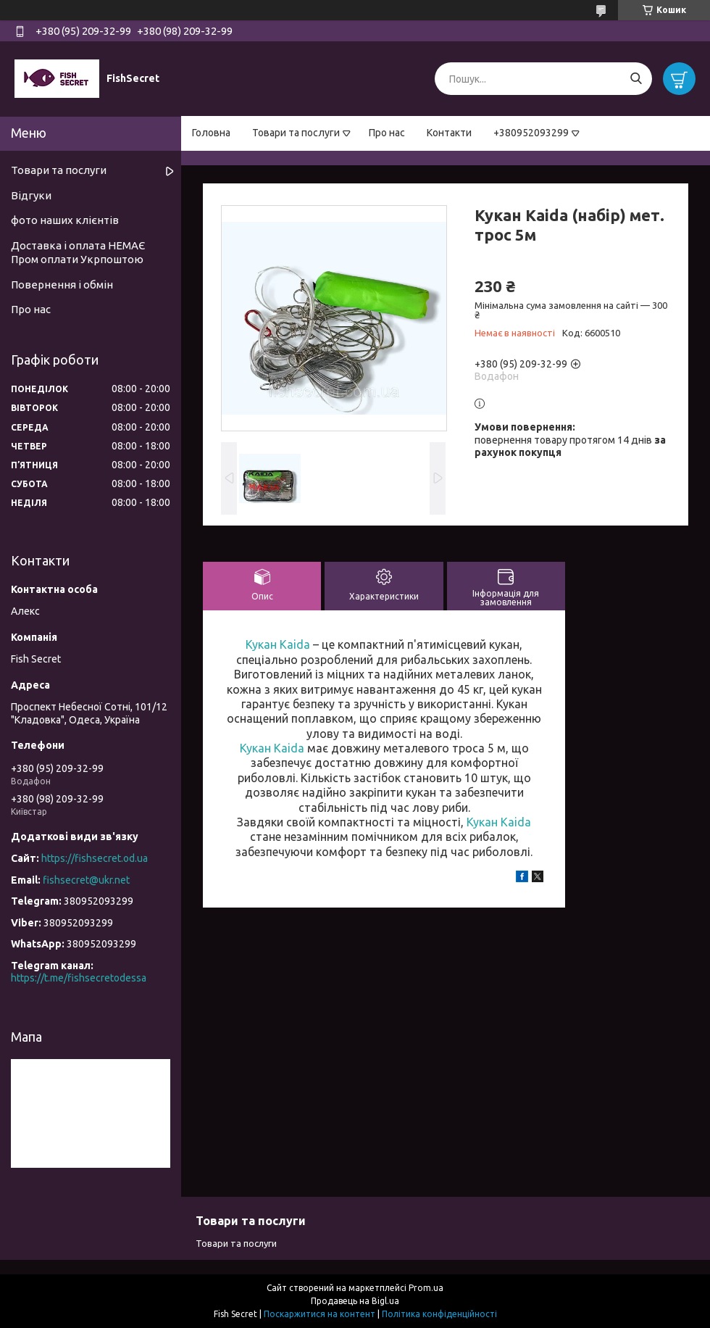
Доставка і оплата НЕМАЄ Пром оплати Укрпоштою (78, 252)
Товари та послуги (296, 132)
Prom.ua (426, 1287)
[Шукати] (635, 78)
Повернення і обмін (62, 284)
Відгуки (31, 195)
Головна (211, 132)
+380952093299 (531, 132)
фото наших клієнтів (65, 220)
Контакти (449, 132)
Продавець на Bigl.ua (355, 1301)
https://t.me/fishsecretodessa (78, 978)
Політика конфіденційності (439, 1314)
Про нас (387, 132)
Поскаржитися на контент (319, 1314)
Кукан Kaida (278, 644)
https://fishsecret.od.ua (94, 858)
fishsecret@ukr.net (86, 880)
